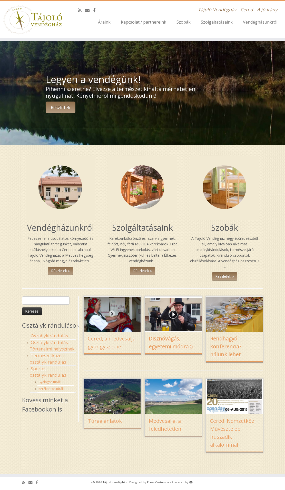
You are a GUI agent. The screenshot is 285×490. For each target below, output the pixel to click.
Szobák (183, 22)
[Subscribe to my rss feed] (81, 10)
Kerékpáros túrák (51, 389)
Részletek (60, 107)
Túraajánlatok (105, 420)
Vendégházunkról (260, 22)
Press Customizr (158, 482)
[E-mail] (89, 10)
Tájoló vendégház (115, 482)
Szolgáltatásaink (217, 22)
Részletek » (60, 270)
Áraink (104, 22)
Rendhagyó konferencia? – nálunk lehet (234, 346)
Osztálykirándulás (49, 336)
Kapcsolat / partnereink (143, 22)
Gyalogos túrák (49, 382)
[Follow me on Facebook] (96, 10)
